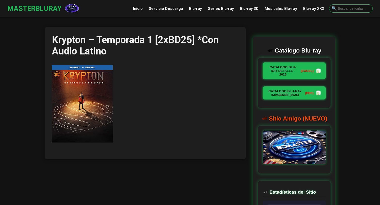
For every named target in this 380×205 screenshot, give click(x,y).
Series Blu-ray (221, 8)
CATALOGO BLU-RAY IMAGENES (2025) (295, 93)
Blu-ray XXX (313, 8)
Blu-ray (195, 8)
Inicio (138, 8)
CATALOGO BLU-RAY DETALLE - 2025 (295, 70)
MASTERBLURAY (34, 8)
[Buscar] (334, 8)
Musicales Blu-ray (281, 8)
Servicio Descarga (166, 8)
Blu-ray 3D (249, 8)
